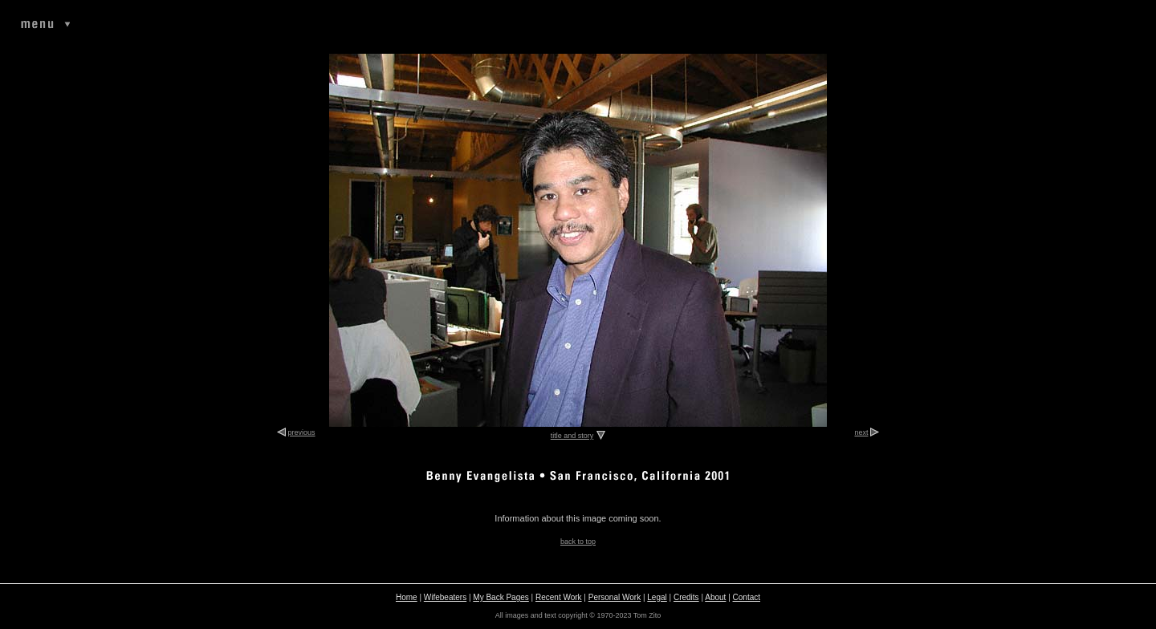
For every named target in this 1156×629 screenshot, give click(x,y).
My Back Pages (500, 597)
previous (301, 432)
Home (406, 597)
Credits (686, 597)
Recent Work (558, 597)
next (861, 432)
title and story (572, 436)
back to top (578, 542)
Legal (656, 597)
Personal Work (614, 597)
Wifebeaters (445, 597)
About (715, 597)
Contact (746, 597)
